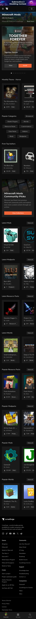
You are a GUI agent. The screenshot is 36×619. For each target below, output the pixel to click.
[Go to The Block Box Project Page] (11, 160)
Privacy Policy (6, 603)
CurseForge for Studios (26, 587)
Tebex (21, 590)
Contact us (22, 576)
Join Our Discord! (24, 544)
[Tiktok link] (7, 533)
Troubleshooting (24, 573)
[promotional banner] (18, 3)
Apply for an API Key (8, 585)
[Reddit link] (21, 533)
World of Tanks (6, 566)
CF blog (21, 550)
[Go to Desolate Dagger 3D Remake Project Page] (11, 313)
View (10, 65)
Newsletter (22, 553)
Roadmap (22, 556)
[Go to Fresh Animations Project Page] (11, 386)
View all (30, 223)
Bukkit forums (23, 559)
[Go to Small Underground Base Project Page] (11, 350)
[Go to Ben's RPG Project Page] (11, 276)
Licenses (4, 607)
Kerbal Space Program (8, 559)
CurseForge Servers (25, 563)
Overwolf (22, 584)
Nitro (20, 594)
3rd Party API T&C (7, 588)
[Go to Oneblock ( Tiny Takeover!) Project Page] (11, 496)
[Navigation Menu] (3, 9)
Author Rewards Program (7, 581)
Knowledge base (24, 570)
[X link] (18, 533)
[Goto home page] (6, 8)
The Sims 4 (5, 553)
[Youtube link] (10, 533)
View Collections (18, 213)
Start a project (6, 573)
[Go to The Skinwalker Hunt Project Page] (11, 96)
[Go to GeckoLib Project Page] (11, 460)
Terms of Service (6, 600)
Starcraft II (5, 556)
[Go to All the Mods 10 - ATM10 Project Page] (11, 423)
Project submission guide (9, 576)
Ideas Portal (22, 547)
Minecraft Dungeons (8, 563)
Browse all (29, 116)
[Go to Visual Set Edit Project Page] (11, 240)
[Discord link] (14, 533)
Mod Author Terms (7, 610)
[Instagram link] (3, 533)
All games (4, 544)
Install (25, 65)
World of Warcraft (7, 550)
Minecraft (5, 547)
